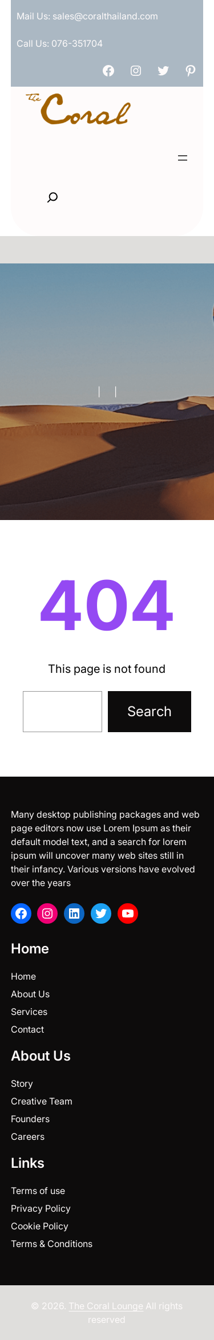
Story (22, 1083)
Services (29, 1011)
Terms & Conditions (51, 1243)
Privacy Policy (41, 1208)
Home (23, 976)
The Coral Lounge (105, 1305)
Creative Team (41, 1101)
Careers (28, 1136)
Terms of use (38, 1190)
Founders (30, 1118)
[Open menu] (182, 158)
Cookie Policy (39, 1226)
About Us (30, 994)
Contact (27, 1029)
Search (149, 711)
